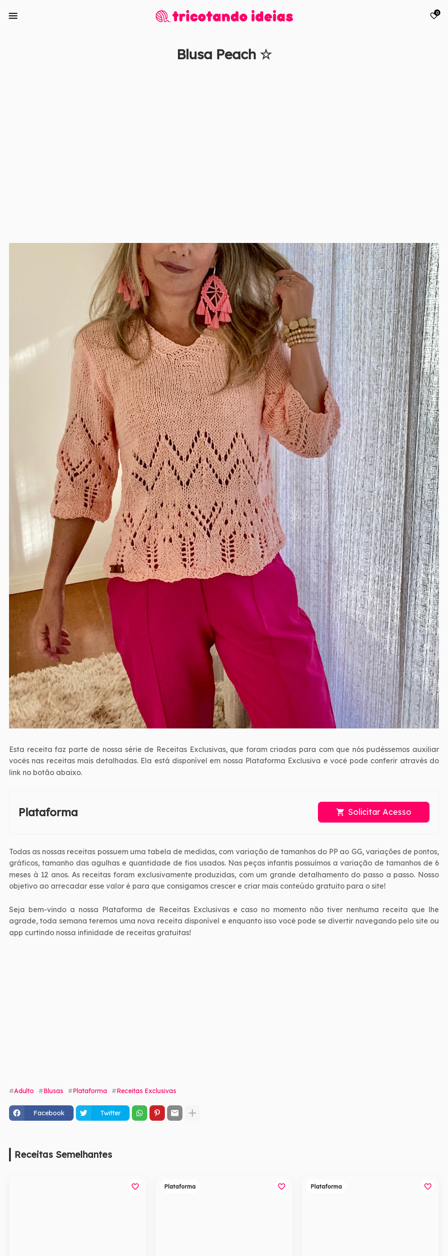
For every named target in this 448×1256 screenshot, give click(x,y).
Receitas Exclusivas (146, 1091)
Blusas (53, 1091)
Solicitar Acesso (379, 812)
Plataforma (90, 1091)
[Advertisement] (215, 157)
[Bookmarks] (434, 16)
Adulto (24, 1091)
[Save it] (434, 76)
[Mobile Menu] (13, 16)
